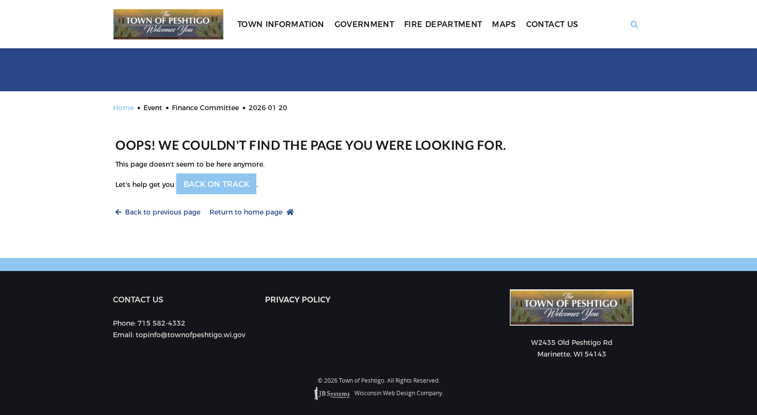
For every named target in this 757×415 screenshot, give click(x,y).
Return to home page (252, 212)
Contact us (138, 299)
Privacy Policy (298, 299)
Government (364, 24)
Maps (504, 24)
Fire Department (443, 24)
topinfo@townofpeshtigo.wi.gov (190, 334)
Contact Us (552, 24)
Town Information (281, 24)
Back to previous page (157, 212)
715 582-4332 (161, 323)
